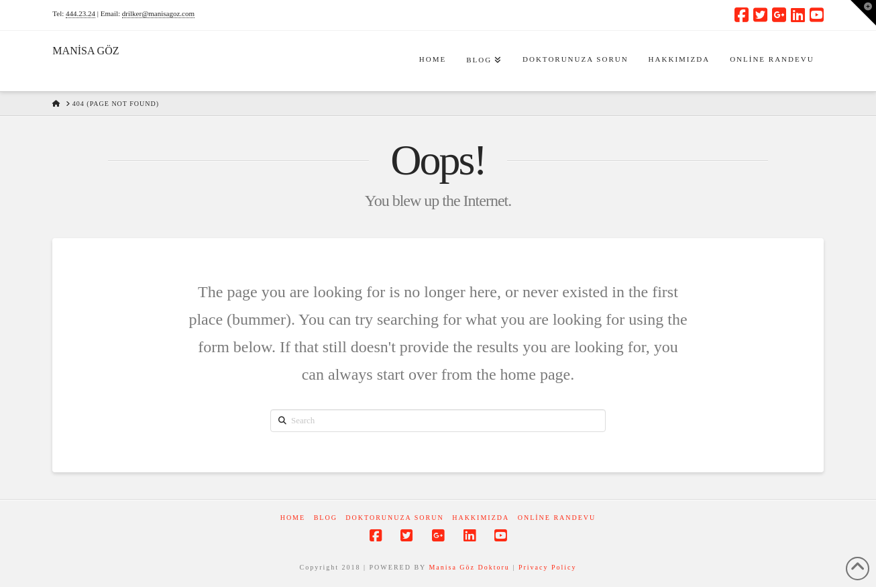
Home (292, 517)
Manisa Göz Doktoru (469, 567)
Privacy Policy (547, 567)
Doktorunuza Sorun (394, 517)
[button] (863, 12)
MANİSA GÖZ (85, 51)
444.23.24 (80, 13)
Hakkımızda (480, 517)
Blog (325, 517)
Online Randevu (557, 517)
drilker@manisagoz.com (158, 13)
